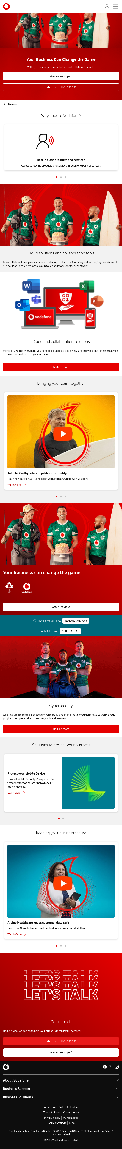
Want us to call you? (61, 76)
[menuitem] (10, 104)
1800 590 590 (70, 631)
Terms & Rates (51, 1112)
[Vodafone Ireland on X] (111, 1066)
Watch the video (61, 607)
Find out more (61, 367)
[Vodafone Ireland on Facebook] (105, 1066)
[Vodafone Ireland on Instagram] (117, 1066)
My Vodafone (70, 1117)
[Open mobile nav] (115, 6)
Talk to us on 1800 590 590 (61, 87)
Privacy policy (52, 1117)
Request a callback (76, 620)
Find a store (49, 1107)
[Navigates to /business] (6, 6)
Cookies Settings (56, 1123)
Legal (72, 1123)
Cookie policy (71, 1112)
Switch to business (69, 1107)
